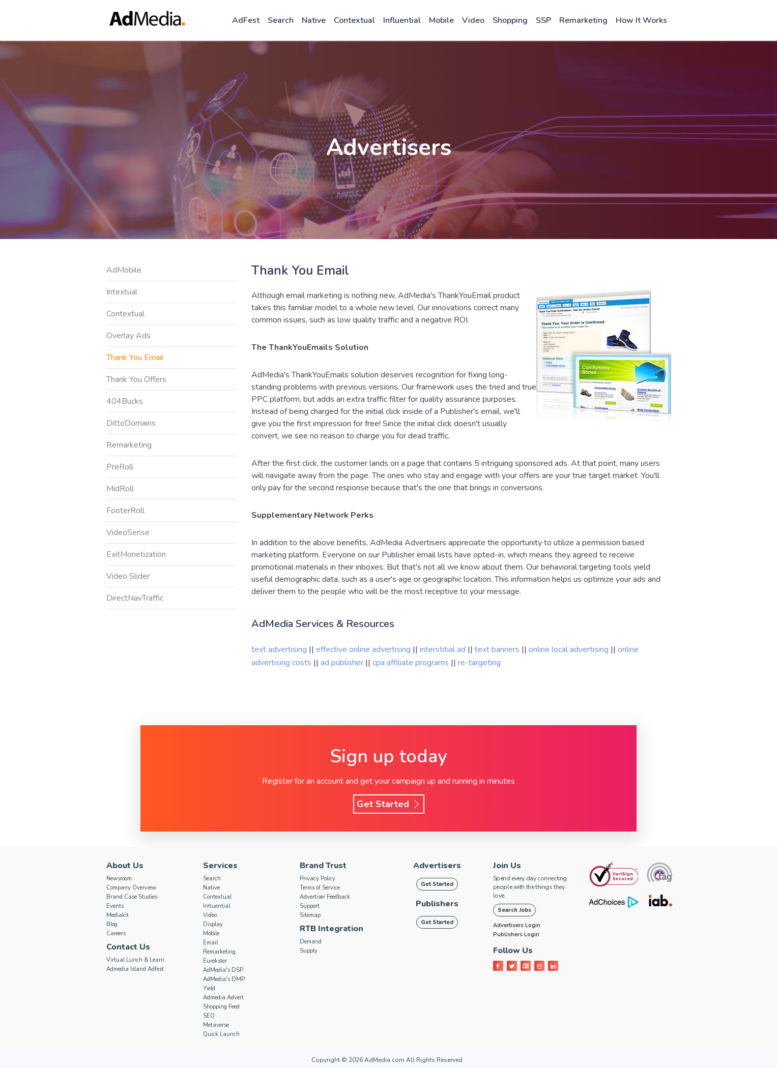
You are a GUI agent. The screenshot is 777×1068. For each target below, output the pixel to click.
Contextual (354, 20)
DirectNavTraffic (134, 598)
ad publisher (343, 662)
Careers (116, 933)
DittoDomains (131, 423)
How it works (641, 20)
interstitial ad (443, 649)
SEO (209, 1016)
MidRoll (120, 488)
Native (314, 20)
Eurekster (215, 961)
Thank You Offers (136, 379)
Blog (112, 924)
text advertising (279, 649)
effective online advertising (363, 649)
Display (213, 924)
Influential (402, 20)
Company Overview (131, 888)
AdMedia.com (384, 1060)
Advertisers (437, 865)
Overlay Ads (128, 335)
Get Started (389, 804)
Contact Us (128, 947)
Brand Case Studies (131, 897)
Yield (209, 988)
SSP (543, 20)
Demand (311, 941)
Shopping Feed (221, 1007)
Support (310, 906)
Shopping (510, 20)
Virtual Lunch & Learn (135, 960)
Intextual (121, 292)
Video (473, 20)
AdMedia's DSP (223, 970)
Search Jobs (514, 910)
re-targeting (479, 662)
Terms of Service (320, 888)
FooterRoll (125, 510)
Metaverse (216, 1025)
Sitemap (310, 915)
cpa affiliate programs (411, 662)
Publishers (437, 903)
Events (115, 906)
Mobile (441, 20)
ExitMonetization (136, 554)
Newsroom (119, 878)
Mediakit (117, 915)
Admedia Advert (223, 997)
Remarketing (583, 20)
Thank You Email (134, 357)
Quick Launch (221, 1034)
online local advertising (569, 649)
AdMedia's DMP (224, 979)
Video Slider (128, 576)
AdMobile (123, 270)
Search (281, 20)
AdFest (246, 20)
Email (210, 942)
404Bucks (124, 401)
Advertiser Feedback (325, 897)
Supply (309, 951)
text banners (497, 649)
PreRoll (119, 466)
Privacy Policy (317, 878)
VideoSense (128, 532)
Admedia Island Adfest (135, 969)
